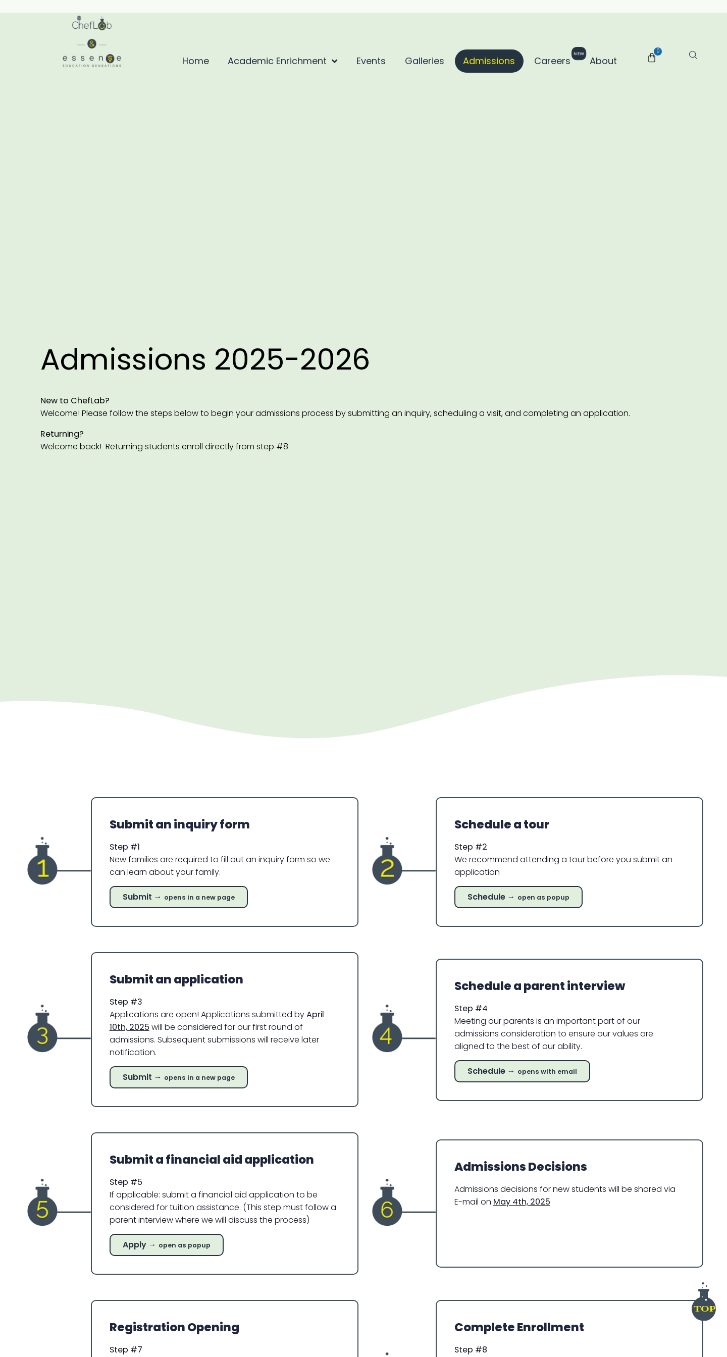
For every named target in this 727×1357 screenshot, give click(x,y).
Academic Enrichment (282, 61)
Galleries (424, 61)
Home (195, 61)
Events (371, 61)
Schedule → (522, 1070)
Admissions (489, 61)
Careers (556, 58)
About (603, 61)
